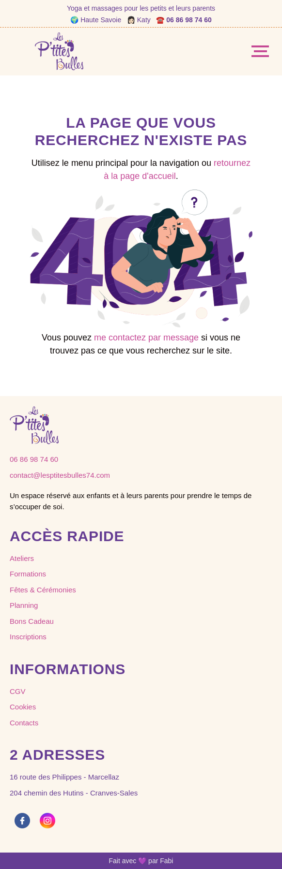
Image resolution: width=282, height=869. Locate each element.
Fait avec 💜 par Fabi (141, 861)
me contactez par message (146, 337)
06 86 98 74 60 (188, 20)
